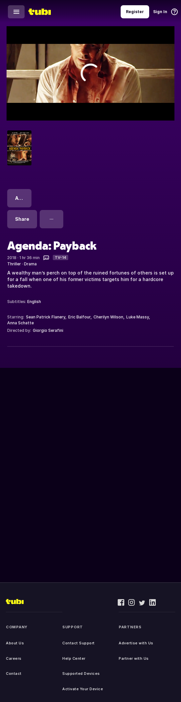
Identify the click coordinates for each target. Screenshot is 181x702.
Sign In (160, 11)
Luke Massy (137, 316)
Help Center (74, 658)
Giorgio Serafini (48, 330)
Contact (14, 673)
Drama (30, 263)
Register (135, 11)
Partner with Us (134, 658)
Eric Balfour (79, 316)
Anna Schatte (20, 322)
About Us (15, 643)
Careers (14, 658)
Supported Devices (81, 673)
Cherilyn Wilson (108, 316)
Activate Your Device (82, 689)
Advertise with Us (136, 643)
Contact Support (78, 643)
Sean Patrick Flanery (45, 316)
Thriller (14, 263)
